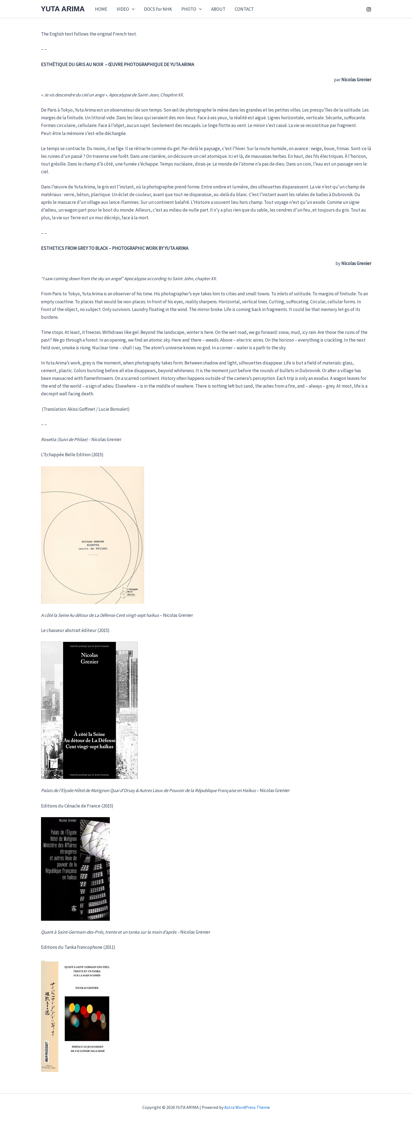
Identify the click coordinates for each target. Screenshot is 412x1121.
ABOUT (218, 9)
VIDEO (126, 9)
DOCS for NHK (158, 9)
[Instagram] (368, 9)
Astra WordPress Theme (247, 1107)
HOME (101, 9)
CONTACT (244, 9)
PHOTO (191, 9)
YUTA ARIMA (63, 9)
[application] (132, 9)
